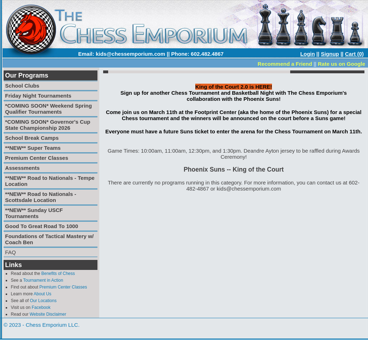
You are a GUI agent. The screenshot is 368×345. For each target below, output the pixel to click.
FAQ (10, 252)
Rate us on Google (341, 64)
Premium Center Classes (63, 287)
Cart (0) (354, 54)
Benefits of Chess (58, 273)
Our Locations (43, 300)
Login (307, 54)
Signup (330, 54)
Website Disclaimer (48, 314)
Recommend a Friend (285, 64)
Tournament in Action (43, 280)
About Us (42, 293)
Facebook (41, 307)
